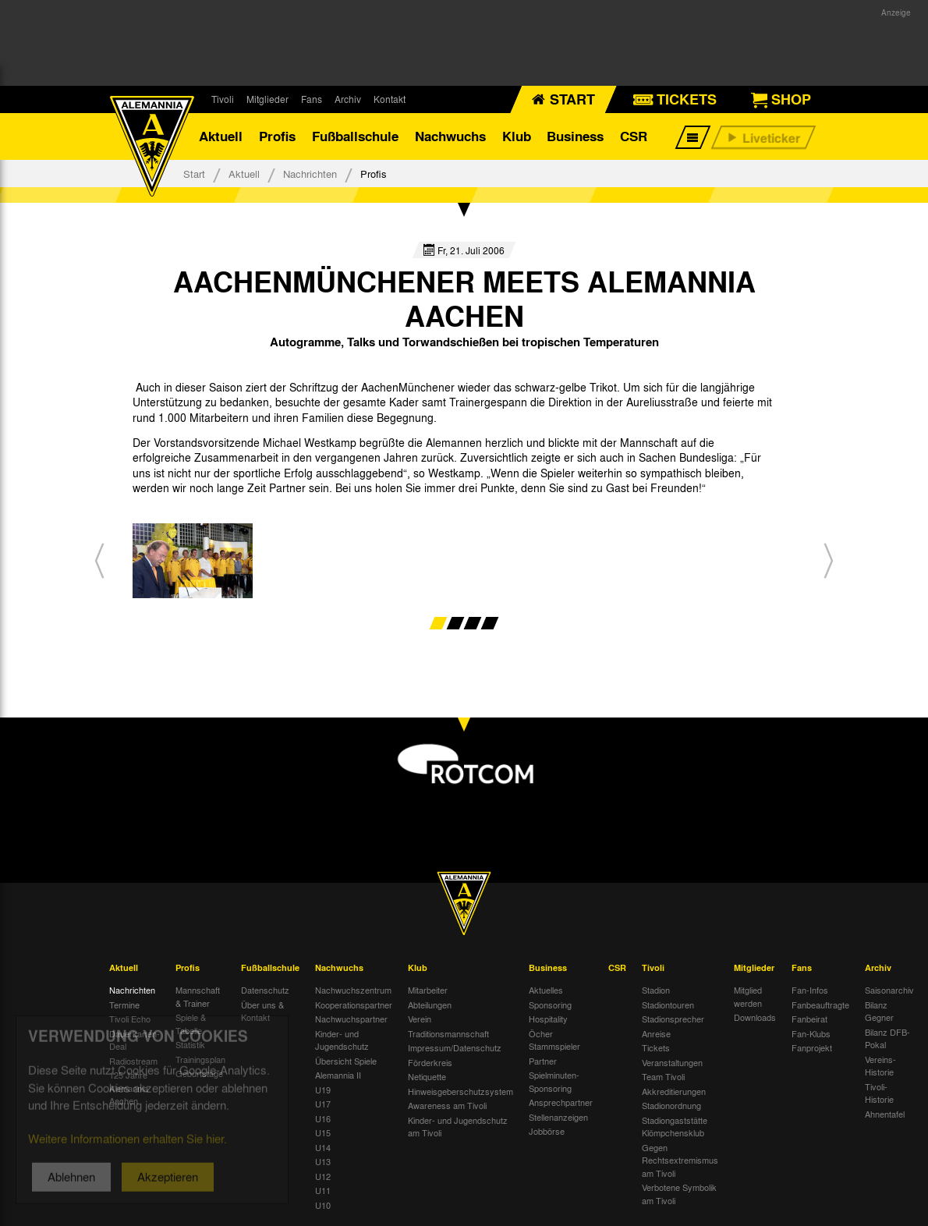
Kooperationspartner (353, 1004)
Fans (311, 99)
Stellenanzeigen (558, 1117)
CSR (633, 136)
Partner (543, 1060)
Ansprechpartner (561, 1102)
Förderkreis (430, 1062)
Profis (277, 136)
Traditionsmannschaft (448, 1033)
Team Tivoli (663, 1076)
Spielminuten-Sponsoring (554, 1081)
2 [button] (456, 623)
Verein (419, 1018)
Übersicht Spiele (346, 1060)
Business (575, 136)
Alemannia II (338, 1074)
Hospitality (548, 1018)
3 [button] (473, 623)
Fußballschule (355, 136)
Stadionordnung (671, 1105)
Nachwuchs (450, 136)
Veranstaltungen (672, 1062)
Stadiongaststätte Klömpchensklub (674, 1126)
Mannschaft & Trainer (197, 996)
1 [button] (439, 623)
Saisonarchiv (889, 989)
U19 (323, 1089)
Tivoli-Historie (879, 1093)
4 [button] (490, 623)
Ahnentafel (885, 1113)
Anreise (656, 1033)
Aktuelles (546, 989)
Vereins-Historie (880, 1066)
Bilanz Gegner (879, 1011)
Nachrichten (310, 173)
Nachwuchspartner (351, 1018)
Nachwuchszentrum (353, 989)
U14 (323, 1147)
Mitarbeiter (428, 989)
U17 (323, 1103)
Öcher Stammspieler (554, 1040)
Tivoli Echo (130, 1018)
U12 (323, 1176)
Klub (516, 136)
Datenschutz (265, 989)
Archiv (348, 99)
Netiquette (427, 1076)
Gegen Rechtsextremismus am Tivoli (680, 1160)
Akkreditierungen (674, 1091)
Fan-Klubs (811, 1033)
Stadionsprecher (673, 1018)
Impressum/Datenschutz (454, 1047)
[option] (192, 560)
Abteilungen (430, 1004)
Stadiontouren (668, 1004)
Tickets (656, 1047)
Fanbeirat (809, 1018)
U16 (323, 1118)
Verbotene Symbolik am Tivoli (679, 1194)
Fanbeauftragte (820, 1004)
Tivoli (222, 99)
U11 (323, 1190)
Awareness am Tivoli (447, 1105)
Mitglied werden (748, 996)
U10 (323, 1205)
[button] (99, 560)
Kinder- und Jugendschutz (342, 1040)
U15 (323, 1132)
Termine (124, 1004)
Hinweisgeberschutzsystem (460, 1091)
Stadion (656, 989)
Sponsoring (550, 1004)
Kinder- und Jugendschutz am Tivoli (458, 1126)
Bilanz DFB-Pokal (887, 1038)
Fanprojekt (812, 1047)
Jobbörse (547, 1131)
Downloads (755, 1017)
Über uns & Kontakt (262, 1011)
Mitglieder (267, 99)
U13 (323, 1161)
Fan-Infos (810, 989)
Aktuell (221, 136)
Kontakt (390, 99)
